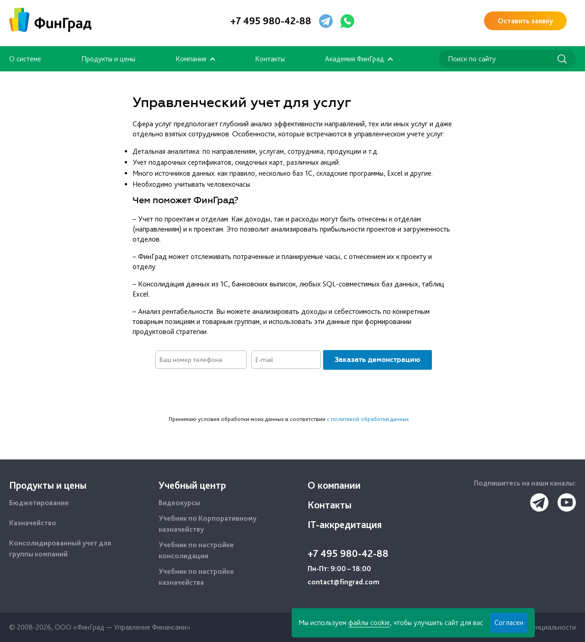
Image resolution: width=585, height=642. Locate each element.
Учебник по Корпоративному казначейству (207, 524)
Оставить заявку (525, 20)
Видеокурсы (179, 502)
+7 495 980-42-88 (270, 21)
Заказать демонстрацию (377, 360)
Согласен (509, 622)
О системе (25, 58)
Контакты (270, 58)
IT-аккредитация (345, 524)
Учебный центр (192, 485)
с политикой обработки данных (368, 418)
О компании (334, 485)
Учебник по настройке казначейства (196, 577)
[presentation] (292, 392)
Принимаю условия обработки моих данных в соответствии (289, 418)
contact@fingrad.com (343, 581)
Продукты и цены (108, 58)
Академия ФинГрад (354, 58)
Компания (191, 58)
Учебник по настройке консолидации (196, 550)
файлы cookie (369, 622)
